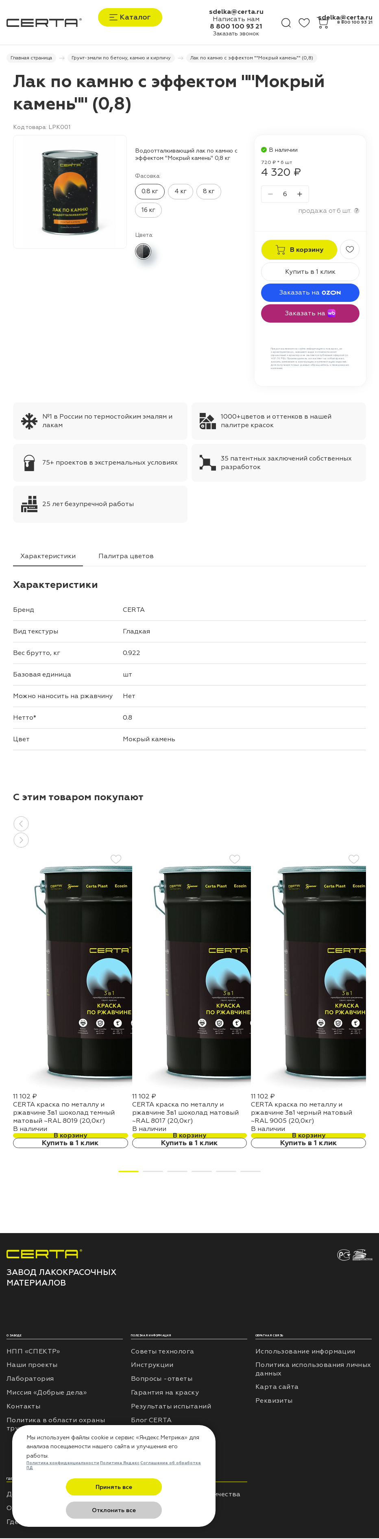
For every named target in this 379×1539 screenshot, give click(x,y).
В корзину (70, 1136)
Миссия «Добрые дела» (47, 1393)
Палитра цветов (126, 557)
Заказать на (310, 293)
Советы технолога (162, 1352)
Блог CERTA (151, 1421)
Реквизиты (274, 1401)
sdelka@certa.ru (236, 12)
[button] (189, 824)
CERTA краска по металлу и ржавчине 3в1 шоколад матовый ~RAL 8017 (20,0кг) (185, 1113)
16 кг (148, 211)
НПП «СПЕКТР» (33, 1352)
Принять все (74, 1510)
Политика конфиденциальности (62, 1486)
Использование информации (305, 1352)
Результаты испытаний (171, 1407)
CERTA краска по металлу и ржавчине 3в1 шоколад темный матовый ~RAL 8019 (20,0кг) (64, 1113)
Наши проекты (32, 1366)
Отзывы (144, 1435)
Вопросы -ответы (161, 1379)
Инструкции (152, 1366)
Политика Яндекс (119, 1486)
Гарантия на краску (165, 1393)
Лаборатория (30, 1379)
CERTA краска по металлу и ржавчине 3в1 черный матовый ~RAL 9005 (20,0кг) (301, 1113)
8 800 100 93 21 (236, 26)
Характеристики (48, 557)
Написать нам (236, 19)
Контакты (23, 1407)
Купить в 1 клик (310, 273)
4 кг (180, 192)
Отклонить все (154, 1510)
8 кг (209, 192)
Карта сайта (276, 1388)
